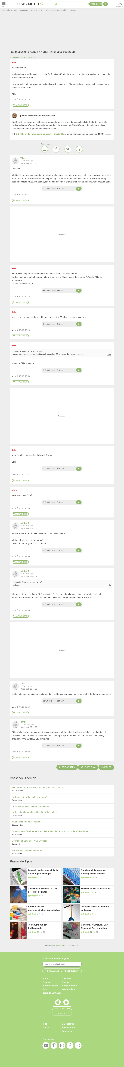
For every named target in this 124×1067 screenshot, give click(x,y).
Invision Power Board (58, 945)
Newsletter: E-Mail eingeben (56, 958)
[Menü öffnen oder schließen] (4, 4)
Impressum (67, 1031)
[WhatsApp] (79, 149)
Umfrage (106, 767)
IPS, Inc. (76, 945)
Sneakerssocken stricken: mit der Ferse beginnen (43, 890)
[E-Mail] (44, 149)
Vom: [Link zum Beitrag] (14, 99)
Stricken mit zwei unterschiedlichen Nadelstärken (44, 908)
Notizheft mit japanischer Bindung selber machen (93, 872)
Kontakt (46, 1027)
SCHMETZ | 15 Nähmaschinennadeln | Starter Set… (41, 134)
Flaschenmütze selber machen (96, 888)
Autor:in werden (50, 986)
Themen (46, 982)
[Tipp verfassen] (105, 4)
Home (45, 978)
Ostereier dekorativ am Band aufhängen (95, 908)
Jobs (44, 989)
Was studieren (69, 989)
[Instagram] (62, 1046)
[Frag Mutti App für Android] (66, 1002)
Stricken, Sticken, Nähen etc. (25, 57)
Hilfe (44, 1024)
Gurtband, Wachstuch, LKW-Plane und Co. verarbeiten (95, 926)
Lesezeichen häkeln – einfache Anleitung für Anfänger (43, 872)
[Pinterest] (54, 1046)
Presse (65, 982)
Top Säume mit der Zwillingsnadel (37, 926)
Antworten (20, 105)
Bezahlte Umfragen (51, 993)
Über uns (66, 978)
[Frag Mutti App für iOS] (58, 1002)
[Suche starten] (56, 4)
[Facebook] (56, 149)
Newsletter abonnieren (62, 971)
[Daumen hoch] (79, 189)
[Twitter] (67, 149)
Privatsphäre (68, 1027)
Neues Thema (88, 767)
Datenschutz (68, 1024)
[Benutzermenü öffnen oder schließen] (120, 4)
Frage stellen (96, 4)
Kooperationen (69, 986)
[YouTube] (45, 1046)
